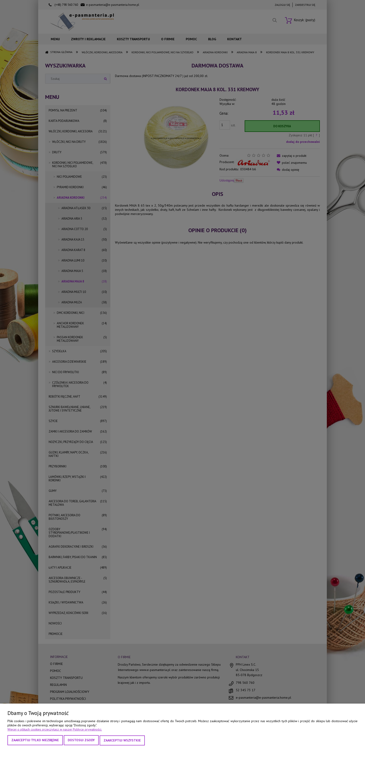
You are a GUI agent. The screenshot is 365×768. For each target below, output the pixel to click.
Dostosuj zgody (81, 740)
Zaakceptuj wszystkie (122, 740)
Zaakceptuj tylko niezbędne (35, 740)
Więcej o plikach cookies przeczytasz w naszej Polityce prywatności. (54, 730)
